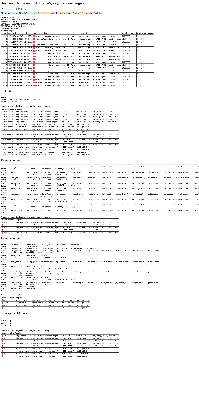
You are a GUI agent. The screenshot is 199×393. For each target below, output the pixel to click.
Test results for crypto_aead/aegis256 (87, 13)
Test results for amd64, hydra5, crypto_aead (55, 13)
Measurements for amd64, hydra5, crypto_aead (19, 13)
